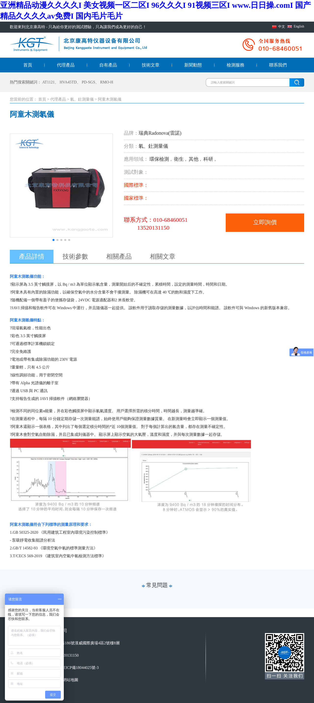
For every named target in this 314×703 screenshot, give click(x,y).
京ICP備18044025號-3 (80, 667)
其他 (193, 159)
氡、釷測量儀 (82, 99)
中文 (281, 26)
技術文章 (150, 65)
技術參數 (75, 256)
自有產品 (108, 65)
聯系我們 (278, 65)
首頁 (27, 65)
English (299, 26)
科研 (208, 159)
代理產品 (66, 65)
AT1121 (48, 82)
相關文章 (162, 256)
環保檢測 (159, 159)
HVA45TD (68, 82)
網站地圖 (70, 680)
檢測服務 (235, 65)
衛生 (179, 159)
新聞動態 (193, 65)
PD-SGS (88, 82)
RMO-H (106, 82)
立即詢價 (265, 222)
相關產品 (119, 256)
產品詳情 (31, 256)
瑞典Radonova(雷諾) (160, 133)
